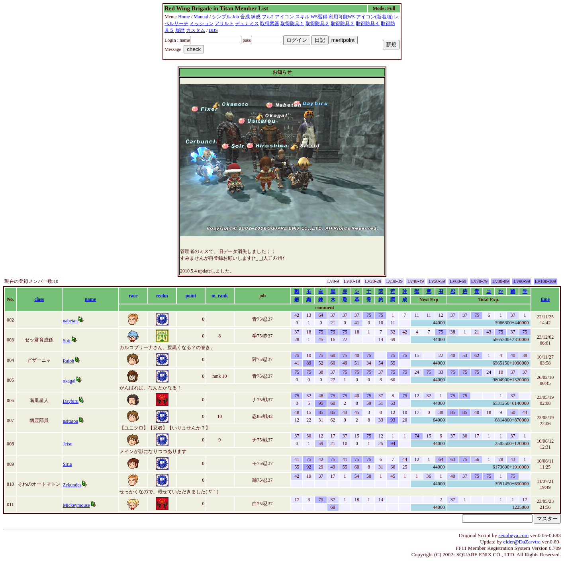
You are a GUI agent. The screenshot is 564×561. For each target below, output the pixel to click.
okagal (69, 381)
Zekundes (72, 485)
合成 (245, 17)
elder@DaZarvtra (522, 542)
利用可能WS (342, 17)
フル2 (268, 17)
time (545, 299)
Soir (67, 340)
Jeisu (67, 444)
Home (184, 17)
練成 (255, 17)
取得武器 (269, 23)
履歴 (180, 30)
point (191, 295)
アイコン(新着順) (374, 17)
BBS (213, 30)
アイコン (284, 17)
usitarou (70, 421)
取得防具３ (342, 23)
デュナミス (247, 23)
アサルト (224, 23)
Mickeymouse (76, 505)
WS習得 (319, 17)
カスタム (195, 30)
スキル (302, 17)
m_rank (220, 295)
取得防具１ (292, 23)
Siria (67, 464)
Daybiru (70, 401)
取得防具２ (317, 23)
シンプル (221, 17)
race (133, 295)
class (39, 299)
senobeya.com (513, 535)
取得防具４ (368, 23)
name (90, 299)
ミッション (201, 23)
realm (162, 295)
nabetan (70, 321)
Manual (201, 17)
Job (235, 17)
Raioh (68, 361)
